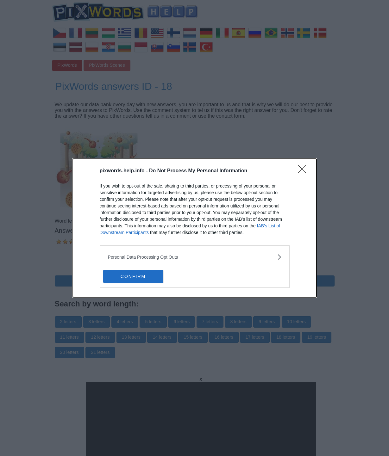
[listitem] (194, 257)
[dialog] (195, 228)
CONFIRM (133, 276)
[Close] (304, 171)
